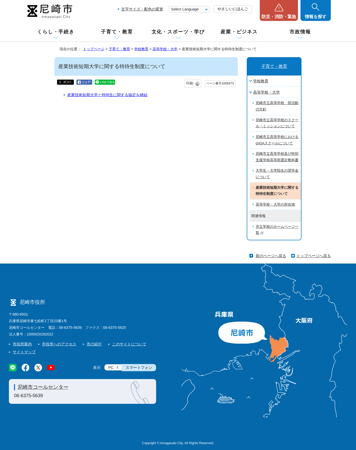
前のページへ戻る (271, 256)
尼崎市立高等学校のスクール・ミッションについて (277, 123)
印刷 (189, 83)
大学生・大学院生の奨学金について (277, 174)
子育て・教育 (117, 31)
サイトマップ (24, 352)
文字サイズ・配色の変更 (142, 9)
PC (111, 367)
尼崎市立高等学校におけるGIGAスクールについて (277, 140)
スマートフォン (139, 367)
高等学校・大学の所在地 (275, 204)
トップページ (93, 49)
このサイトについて (129, 344)
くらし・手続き (55, 31)
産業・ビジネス (239, 31)
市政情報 (300, 31)
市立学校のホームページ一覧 (277, 230)
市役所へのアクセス (59, 344)
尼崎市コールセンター (43, 387)
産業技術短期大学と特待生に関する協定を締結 (107, 95)
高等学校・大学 (165, 49)
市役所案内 (22, 344)
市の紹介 (94, 344)
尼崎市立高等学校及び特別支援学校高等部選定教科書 (277, 157)
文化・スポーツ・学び (178, 31)
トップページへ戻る (313, 256)
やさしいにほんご (232, 9)
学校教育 (141, 49)
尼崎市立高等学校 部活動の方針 (277, 106)
